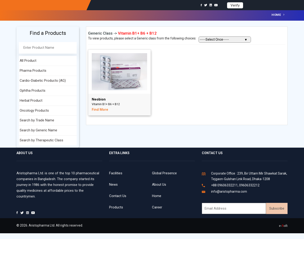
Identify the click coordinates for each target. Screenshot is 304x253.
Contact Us (117, 196)
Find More (100, 109)
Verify (235, 5)
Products (116, 207)
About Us (159, 184)
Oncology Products (34, 110)
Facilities (115, 173)
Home (276, 14)
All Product (28, 60)
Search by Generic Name (38, 130)
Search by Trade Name (37, 120)
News (113, 184)
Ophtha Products (32, 90)
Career (157, 207)
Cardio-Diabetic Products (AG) (43, 80)
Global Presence (164, 173)
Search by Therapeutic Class (41, 140)
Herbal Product (31, 100)
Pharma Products (33, 70)
